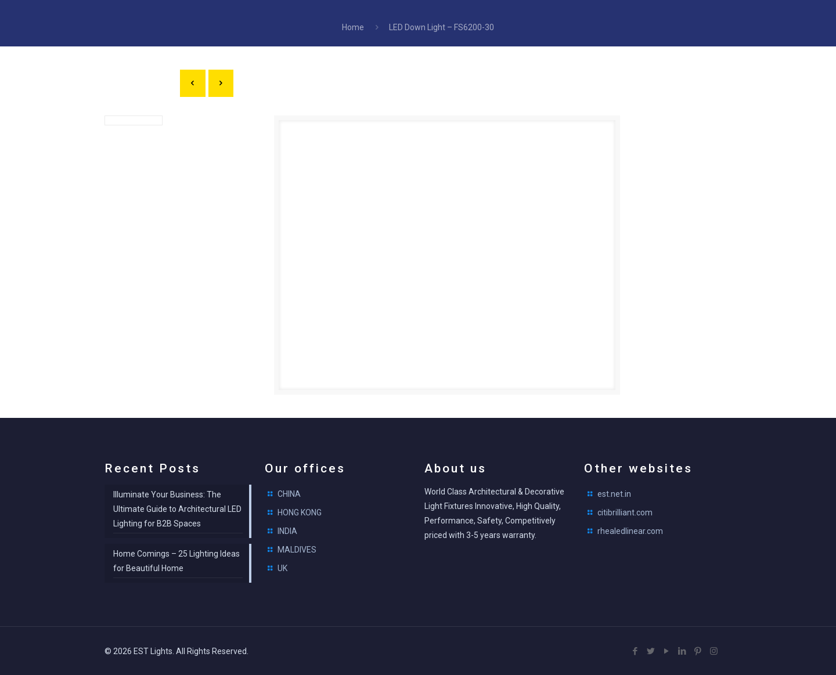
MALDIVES (297, 549)
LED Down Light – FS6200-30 (441, 27)
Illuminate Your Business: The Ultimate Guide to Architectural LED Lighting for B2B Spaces (177, 509)
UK (282, 568)
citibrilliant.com (625, 512)
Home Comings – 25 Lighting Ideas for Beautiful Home (176, 561)
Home (353, 27)
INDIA (287, 531)
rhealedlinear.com (630, 531)
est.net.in (614, 494)
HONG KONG (300, 512)
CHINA (289, 494)
